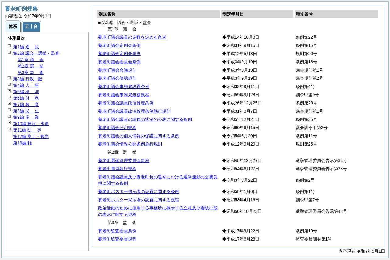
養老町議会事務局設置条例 (123, 86)
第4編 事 (26, 85)
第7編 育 (26, 104)
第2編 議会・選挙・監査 (36, 53)
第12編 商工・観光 (31, 136)
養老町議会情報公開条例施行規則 (130, 144)
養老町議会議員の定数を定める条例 (132, 37)
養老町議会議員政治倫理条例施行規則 (134, 111)
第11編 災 (27, 130)
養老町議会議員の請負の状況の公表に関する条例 (145, 119)
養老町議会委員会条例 (119, 61)
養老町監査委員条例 (117, 230)
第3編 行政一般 (27, 78)
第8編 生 (26, 110)
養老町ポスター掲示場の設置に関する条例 (138, 191)
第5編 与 (26, 91)
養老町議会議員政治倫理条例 (126, 102)
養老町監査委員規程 (117, 239)
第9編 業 (26, 117)
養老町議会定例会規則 (119, 53)
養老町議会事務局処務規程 (123, 94)
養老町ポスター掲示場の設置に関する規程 (138, 199)
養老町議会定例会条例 (119, 45)
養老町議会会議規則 (117, 70)
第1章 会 (31, 59)
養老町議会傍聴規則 (117, 78)
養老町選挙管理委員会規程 (123, 160)
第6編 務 (26, 98)
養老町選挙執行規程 (117, 168)
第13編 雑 (22, 142)
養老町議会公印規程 (117, 127)
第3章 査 (31, 72)
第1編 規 (26, 46)
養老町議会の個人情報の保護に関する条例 (138, 135)
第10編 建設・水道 (31, 123)
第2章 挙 (31, 66)
